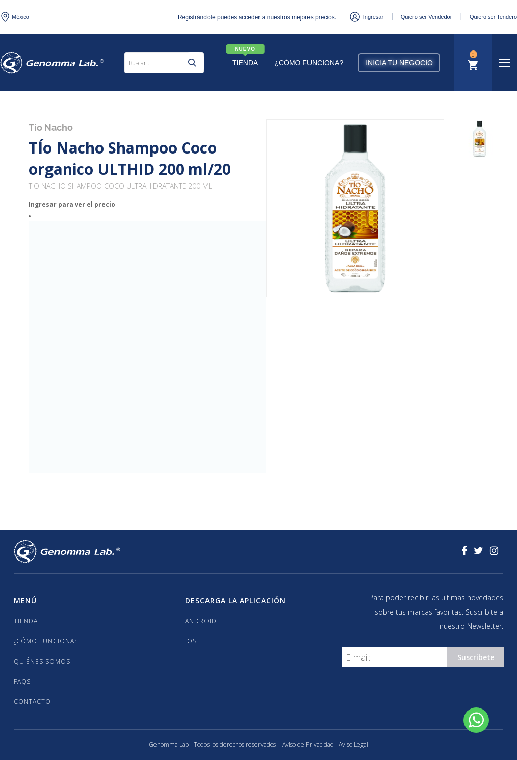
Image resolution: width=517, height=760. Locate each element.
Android (201, 621)
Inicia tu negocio (399, 63)
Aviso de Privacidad (308, 744)
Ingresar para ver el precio (72, 204)
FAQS (22, 681)
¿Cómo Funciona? (308, 63)
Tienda (245, 63)
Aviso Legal (353, 744)
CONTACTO (32, 701)
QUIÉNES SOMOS (42, 661)
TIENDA (26, 621)
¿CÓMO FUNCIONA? (45, 641)
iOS (191, 641)
